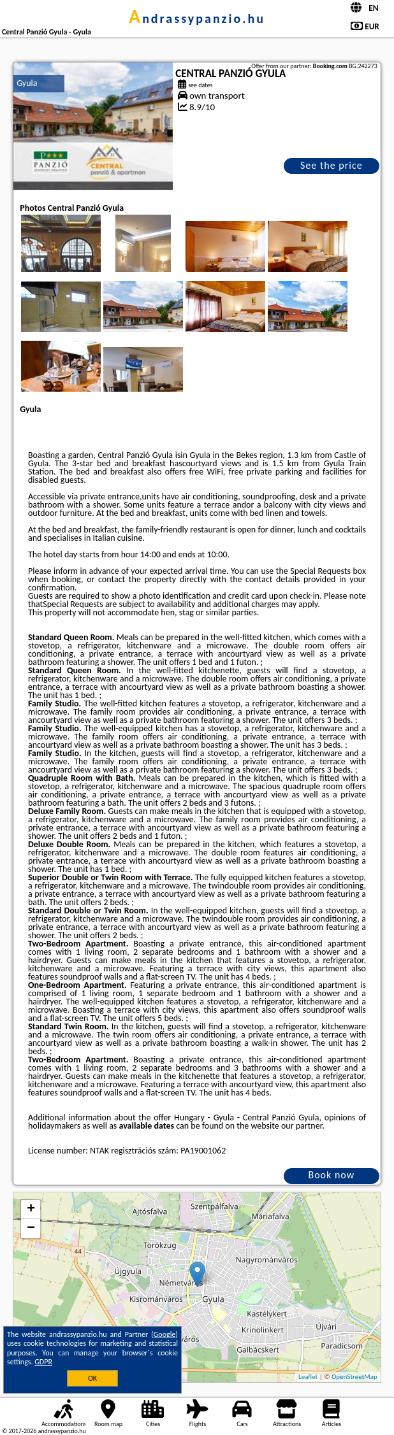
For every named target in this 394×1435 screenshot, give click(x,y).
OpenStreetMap (354, 1377)
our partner (301, 1125)
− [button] (31, 1228)
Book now (331, 1175)
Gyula (27, 83)
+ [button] (31, 1209)
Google (165, 1334)
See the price (331, 165)
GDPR (43, 1361)
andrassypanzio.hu (197, 18)
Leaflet (307, 1377)
